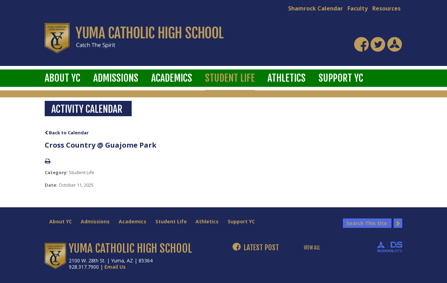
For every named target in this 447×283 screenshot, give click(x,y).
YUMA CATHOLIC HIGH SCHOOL (130, 248)
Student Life (230, 78)
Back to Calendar (67, 132)
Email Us (115, 266)
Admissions (115, 78)
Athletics (287, 78)
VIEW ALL (312, 248)
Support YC (340, 78)
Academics (171, 78)
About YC (62, 78)
